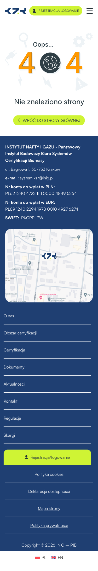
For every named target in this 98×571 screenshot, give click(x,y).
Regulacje (16, 418)
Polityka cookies (49, 481)
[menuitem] (40, 557)
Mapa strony (49, 515)
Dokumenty (18, 367)
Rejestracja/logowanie (56, 11)
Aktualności (18, 384)
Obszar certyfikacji (24, 332)
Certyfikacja (18, 350)
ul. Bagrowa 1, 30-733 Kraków (32, 169)
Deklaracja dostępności (49, 498)
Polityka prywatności (49, 532)
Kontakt (15, 401)
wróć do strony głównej (49, 120)
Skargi (13, 435)
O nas (13, 315)
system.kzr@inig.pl (37, 177)
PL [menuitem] (44, 557)
